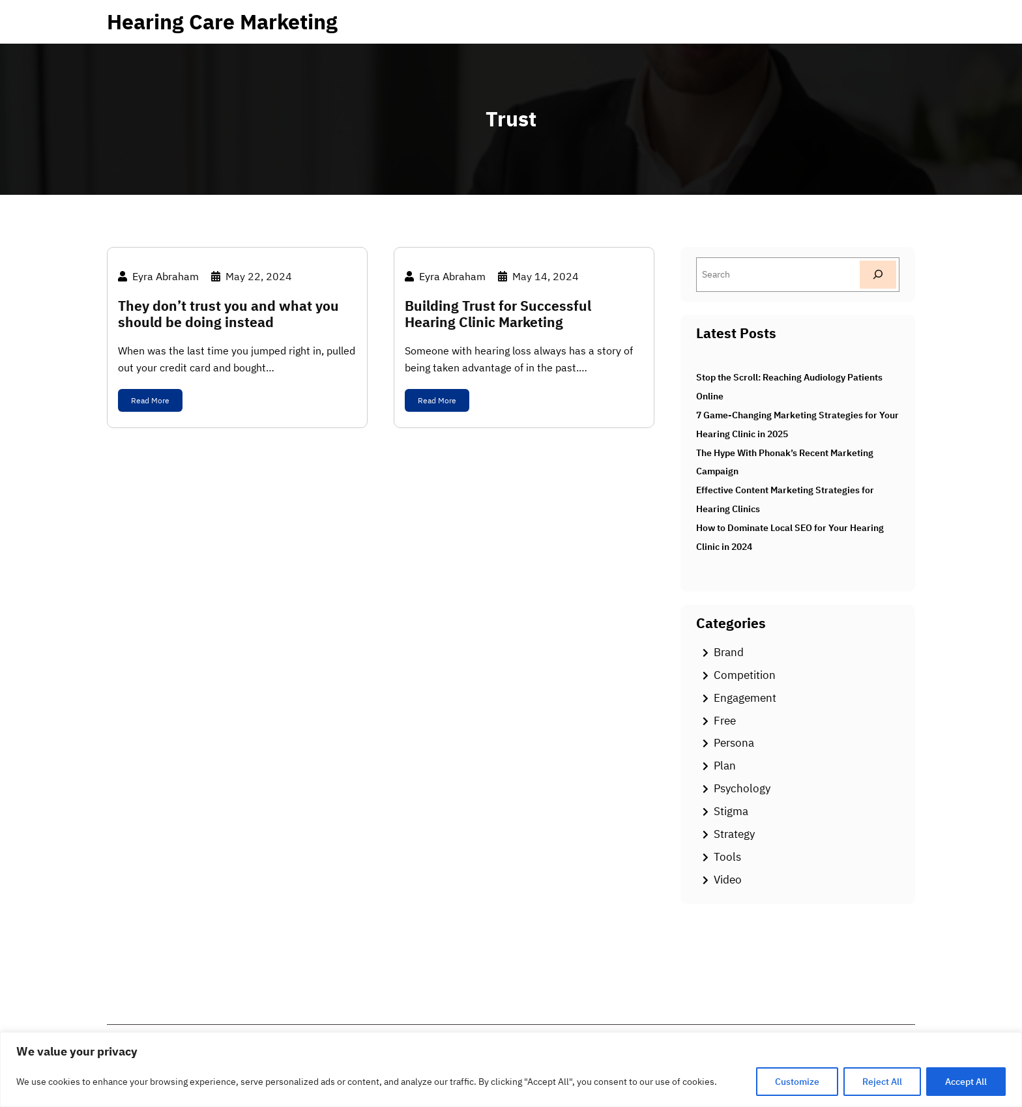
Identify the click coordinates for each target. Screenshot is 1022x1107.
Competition (745, 675)
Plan (725, 765)
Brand (729, 652)
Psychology (742, 788)
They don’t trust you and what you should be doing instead (228, 314)
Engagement (745, 698)
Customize (797, 1081)
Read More (150, 400)
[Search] (878, 275)
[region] (511, 1069)
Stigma (731, 811)
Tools (727, 857)
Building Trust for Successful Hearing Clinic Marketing (498, 314)
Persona (734, 743)
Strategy (734, 834)
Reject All (882, 1081)
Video (728, 879)
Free (725, 720)
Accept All (966, 1081)
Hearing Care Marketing (222, 21)
